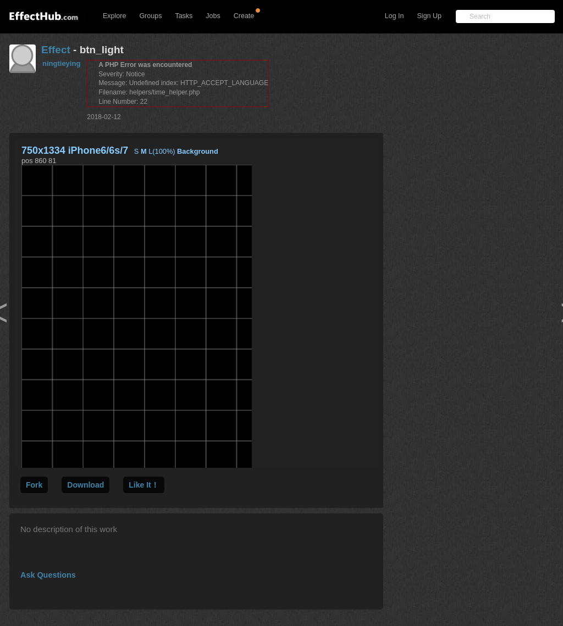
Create (244, 16)
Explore (114, 16)
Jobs (213, 16)
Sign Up (429, 16)
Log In (394, 16)
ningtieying (61, 63)
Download (85, 484)
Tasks (183, 16)
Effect (55, 49)
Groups (150, 16)
